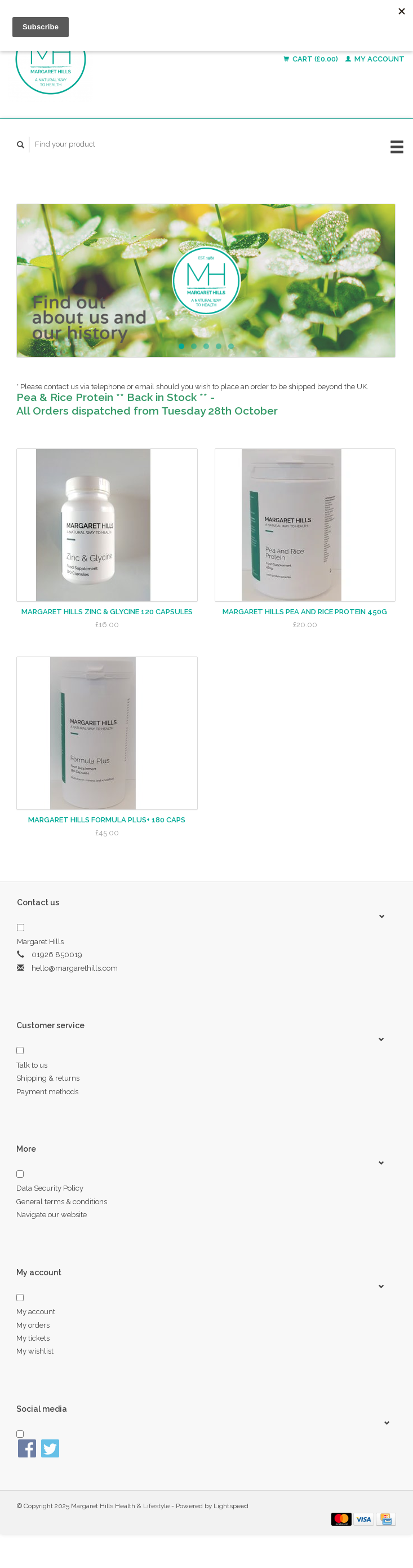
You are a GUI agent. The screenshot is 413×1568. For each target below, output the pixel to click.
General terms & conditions (61, 1201)
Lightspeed (231, 1506)
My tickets (33, 1338)
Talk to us (31, 1065)
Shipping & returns (47, 1078)
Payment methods (47, 1091)
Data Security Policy (49, 1188)
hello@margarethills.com (75, 968)
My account (375, 59)
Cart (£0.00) (311, 59)
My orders (33, 1325)
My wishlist (35, 1351)
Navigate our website (51, 1214)
